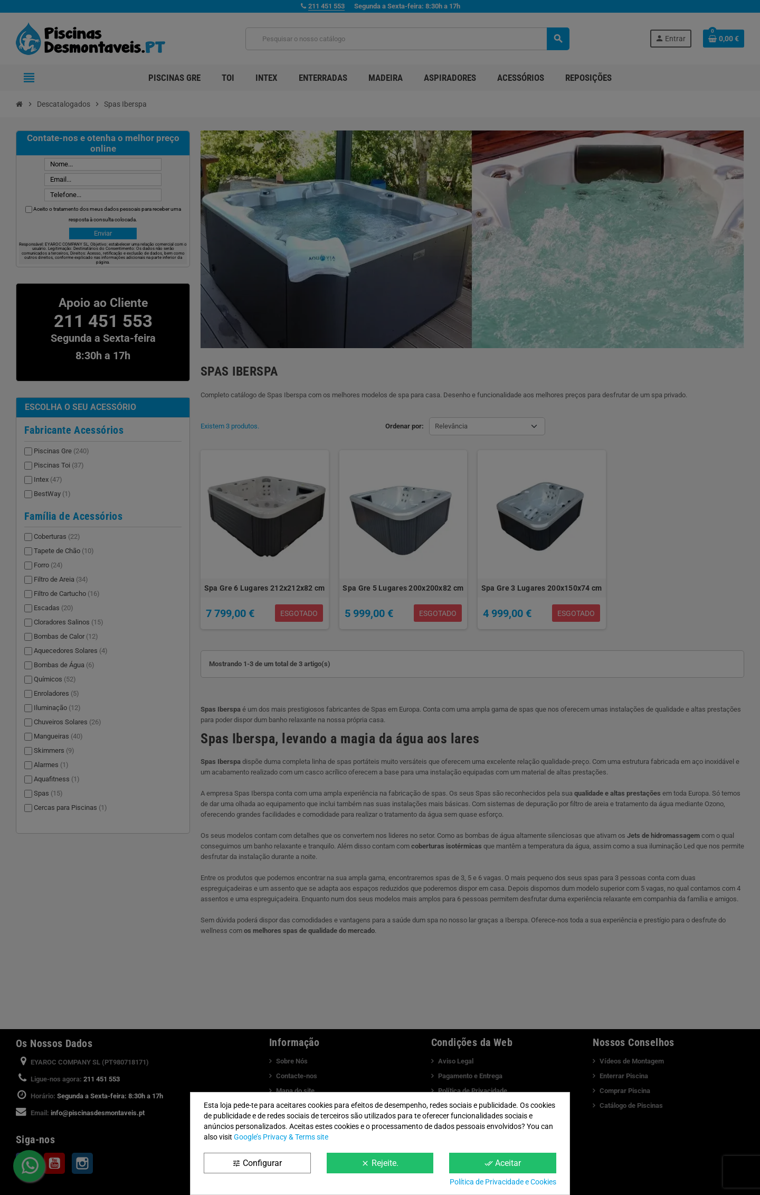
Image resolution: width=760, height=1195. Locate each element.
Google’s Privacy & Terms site (281, 1137)
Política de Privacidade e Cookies (503, 1182)
